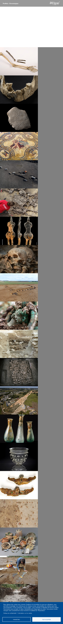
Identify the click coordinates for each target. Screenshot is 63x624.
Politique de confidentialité (9, 613)
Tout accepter (46, 619)
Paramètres (16, 619)
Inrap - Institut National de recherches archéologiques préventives (56, 3)
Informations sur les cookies (25, 613)
